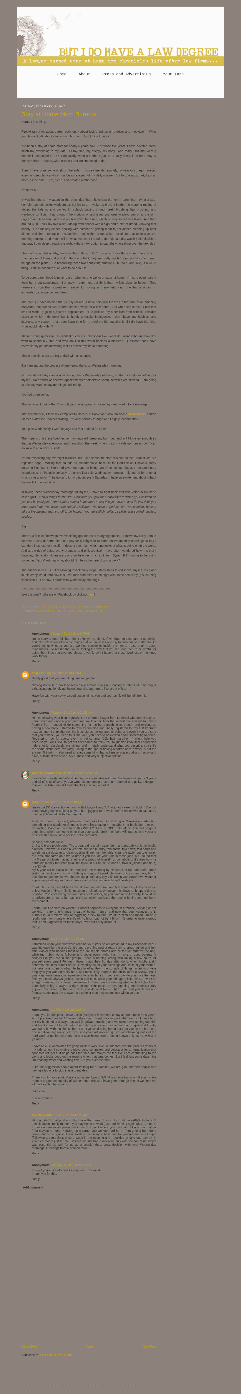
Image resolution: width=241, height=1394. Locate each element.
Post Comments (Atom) (56, 1355)
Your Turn (173, 74)
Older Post (149, 1346)
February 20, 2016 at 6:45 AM (71, 633)
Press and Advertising (126, 74)
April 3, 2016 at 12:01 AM (68, 939)
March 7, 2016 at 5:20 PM (79, 773)
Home (61, 74)
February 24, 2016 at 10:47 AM (60, 673)
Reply (36, 661)
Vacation (95, 610)
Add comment (33, 1187)
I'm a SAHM (45, 610)
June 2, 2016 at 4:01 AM (71, 1115)
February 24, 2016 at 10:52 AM (72, 712)
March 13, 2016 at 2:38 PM (63, 802)
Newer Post (29, 1346)
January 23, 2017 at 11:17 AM (71, 1165)
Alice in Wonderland (46, 773)
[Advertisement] (120, 89)
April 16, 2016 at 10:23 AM (68, 1009)
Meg (35, 673)
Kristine (37, 802)
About (84, 74)
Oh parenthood (71, 610)
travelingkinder (43, 1115)
